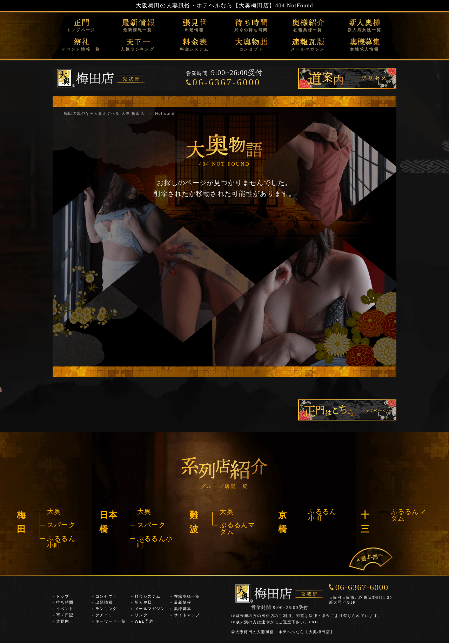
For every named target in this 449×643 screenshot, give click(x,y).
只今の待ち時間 (251, 30)
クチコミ (104, 615)
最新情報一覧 (137, 30)
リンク (141, 615)
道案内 (62, 621)
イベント (64, 608)
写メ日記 (64, 615)
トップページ (81, 30)
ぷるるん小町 (61, 542)
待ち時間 (64, 602)
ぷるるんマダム (237, 528)
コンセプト (251, 49)
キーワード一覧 (110, 621)
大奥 (54, 511)
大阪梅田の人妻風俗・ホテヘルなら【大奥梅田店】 (205, 5)
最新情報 (182, 602)
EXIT (314, 622)
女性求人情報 (364, 49)
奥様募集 (182, 608)
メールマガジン (307, 49)
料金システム (194, 49)
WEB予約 (144, 621)
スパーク (61, 525)
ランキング (106, 608)
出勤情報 (194, 30)
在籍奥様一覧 (307, 30)
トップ (62, 596)
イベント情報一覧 (81, 49)
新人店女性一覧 (364, 30)
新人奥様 (143, 602)
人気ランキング (137, 49)
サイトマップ (187, 615)
